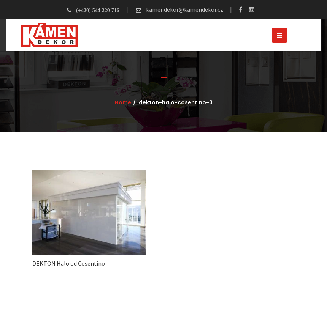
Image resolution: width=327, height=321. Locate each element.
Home (123, 102)
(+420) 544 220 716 (97, 10)
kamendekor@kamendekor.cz (184, 9)
